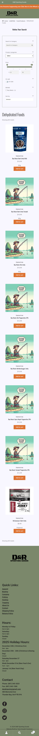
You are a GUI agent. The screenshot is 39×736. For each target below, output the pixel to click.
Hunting (5, 600)
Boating (5, 592)
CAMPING (12, 21)
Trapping (5, 603)
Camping (5, 594)
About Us (5, 605)
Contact (5, 608)
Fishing (5, 597)
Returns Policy (7, 613)
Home (6, 21)
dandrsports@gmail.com (11, 689)
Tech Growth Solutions (25, 729)
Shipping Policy (8, 611)
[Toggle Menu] (2, 2)
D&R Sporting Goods (19, 2)
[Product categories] (20, 56)
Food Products (21, 21)
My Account (6, 733)
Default (8, 99)
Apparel (5, 589)
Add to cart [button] (19, 169)
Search (19, 733)
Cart (30, 731)
